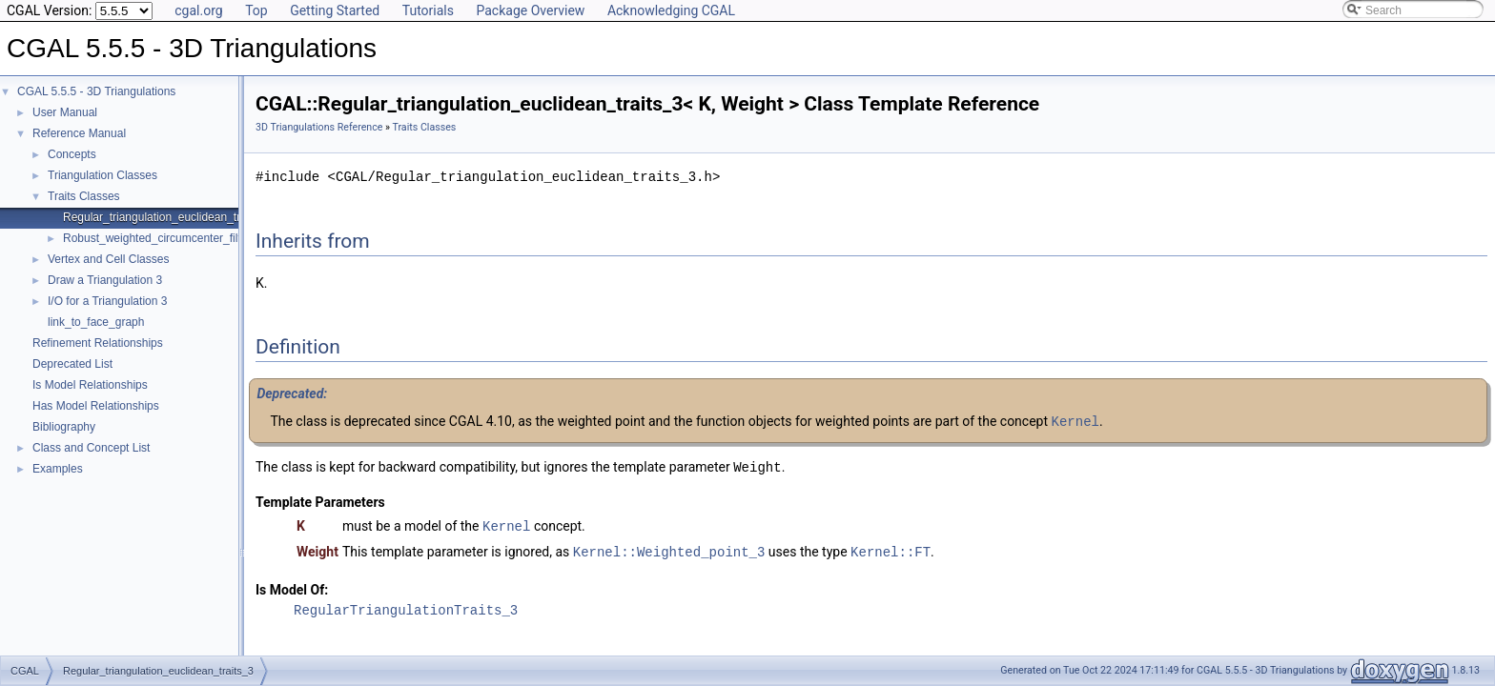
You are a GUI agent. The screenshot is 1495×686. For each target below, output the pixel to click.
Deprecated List (72, 364)
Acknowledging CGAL (671, 10)
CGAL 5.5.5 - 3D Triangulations (96, 91)
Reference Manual (79, 133)
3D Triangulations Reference (319, 127)
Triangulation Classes (102, 175)
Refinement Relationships (97, 343)
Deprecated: (291, 393)
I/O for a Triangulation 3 (107, 301)
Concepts (72, 154)
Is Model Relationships (90, 385)
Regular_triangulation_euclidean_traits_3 (167, 217)
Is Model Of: (292, 586)
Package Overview (530, 10)
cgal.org (198, 10)
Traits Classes (84, 196)
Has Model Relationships (95, 406)
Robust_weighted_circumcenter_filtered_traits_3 (185, 238)
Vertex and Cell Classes (108, 259)
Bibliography (63, 427)
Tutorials (428, 10)
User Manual (64, 112)
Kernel (1075, 421)
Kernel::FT (890, 548)
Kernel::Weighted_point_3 (669, 548)
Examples (57, 468)
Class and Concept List (91, 447)
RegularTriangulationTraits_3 (406, 606)
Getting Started (334, 10)
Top (256, 10)
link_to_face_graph (96, 322)
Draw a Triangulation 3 (105, 280)
